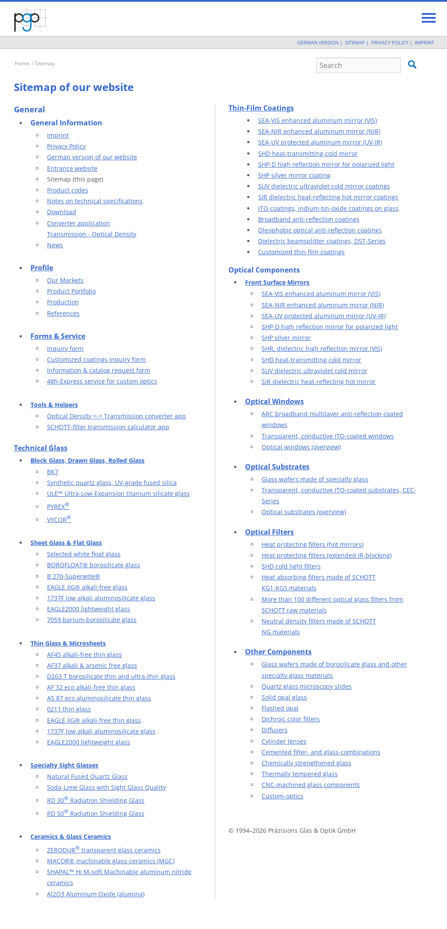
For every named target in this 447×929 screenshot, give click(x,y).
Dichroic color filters (291, 719)
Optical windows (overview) (301, 447)
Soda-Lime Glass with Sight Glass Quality (106, 787)
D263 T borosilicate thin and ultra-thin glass (111, 676)
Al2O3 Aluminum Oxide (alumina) (96, 894)
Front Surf (260, 282)
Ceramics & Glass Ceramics (70, 836)
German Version (318, 42)
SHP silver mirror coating (294, 175)
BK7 (52, 472)
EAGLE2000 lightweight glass (88, 609)
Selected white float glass (84, 554)
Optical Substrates (277, 466)
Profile (41, 268)
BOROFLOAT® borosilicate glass (93, 565)
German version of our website (92, 157)
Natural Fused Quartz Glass (87, 776)
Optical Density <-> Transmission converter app (116, 416)
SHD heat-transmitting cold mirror (308, 153)
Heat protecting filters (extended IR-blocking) (327, 555)
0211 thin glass (69, 709)
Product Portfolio (71, 291)
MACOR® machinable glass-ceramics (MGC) (111, 861)
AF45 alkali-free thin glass (84, 654)
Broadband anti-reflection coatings (309, 219)
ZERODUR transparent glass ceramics (104, 850)
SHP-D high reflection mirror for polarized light (326, 164)
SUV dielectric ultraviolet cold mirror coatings (324, 186)
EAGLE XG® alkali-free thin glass (94, 720)
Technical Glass (40, 448)
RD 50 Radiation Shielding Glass (96, 813)
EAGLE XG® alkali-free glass (87, 587)
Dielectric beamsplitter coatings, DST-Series (322, 241)
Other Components (278, 651)
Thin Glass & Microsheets (68, 643)
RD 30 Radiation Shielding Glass (96, 800)
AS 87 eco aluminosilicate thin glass (99, 698)
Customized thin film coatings (301, 252)
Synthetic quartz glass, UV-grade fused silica (112, 482)
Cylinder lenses (284, 741)
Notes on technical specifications (95, 201)
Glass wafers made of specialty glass (315, 479)
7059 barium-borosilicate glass (92, 620)
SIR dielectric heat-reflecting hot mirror (319, 381)
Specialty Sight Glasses (64, 765)
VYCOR (59, 519)
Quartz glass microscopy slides (307, 686)
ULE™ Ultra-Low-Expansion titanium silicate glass (118, 493)
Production (63, 302)
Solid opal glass (284, 697)
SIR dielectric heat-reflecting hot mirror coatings (328, 197)
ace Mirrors (292, 282)
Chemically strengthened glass (306, 763)
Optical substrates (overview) (304, 512)
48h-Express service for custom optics (102, 381)
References (63, 313)
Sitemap (355, 42)
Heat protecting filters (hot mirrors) (312, 544)
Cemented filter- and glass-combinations (321, 752)
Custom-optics (282, 796)
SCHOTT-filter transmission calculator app (108, 427)
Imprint (424, 42)
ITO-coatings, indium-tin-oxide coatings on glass (328, 208)
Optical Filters (269, 532)
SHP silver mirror (286, 337)
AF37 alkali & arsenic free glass (92, 665)
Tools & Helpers (54, 405)
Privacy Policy (389, 42)
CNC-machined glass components (311, 785)
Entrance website (72, 168)
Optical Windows (274, 401)
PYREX (58, 506)
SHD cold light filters (291, 566)
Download (61, 212)
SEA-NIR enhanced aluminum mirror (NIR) (319, 131)
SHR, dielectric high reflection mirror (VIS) (322, 348)
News (55, 245)
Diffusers (275, 730)
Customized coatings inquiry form (96, 359)
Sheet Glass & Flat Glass (66, 543)
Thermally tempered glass (300, 774)
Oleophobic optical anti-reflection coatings (320, 230)
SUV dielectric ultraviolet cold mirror (314, 371)
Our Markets (65, 280)
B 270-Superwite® (73, 576)
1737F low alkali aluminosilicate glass (101, 598)
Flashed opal (280, 708)
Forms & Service (57, 336)
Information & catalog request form (98, 370)
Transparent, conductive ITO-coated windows (328, 436)
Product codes (67, 190)
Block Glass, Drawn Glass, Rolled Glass (87, 460)
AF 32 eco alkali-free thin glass (91, 687)
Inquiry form (65, 348)
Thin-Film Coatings (261, 108)
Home (22, 63)
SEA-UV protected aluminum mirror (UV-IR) (320, 142)
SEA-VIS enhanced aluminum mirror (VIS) (317, 120)
